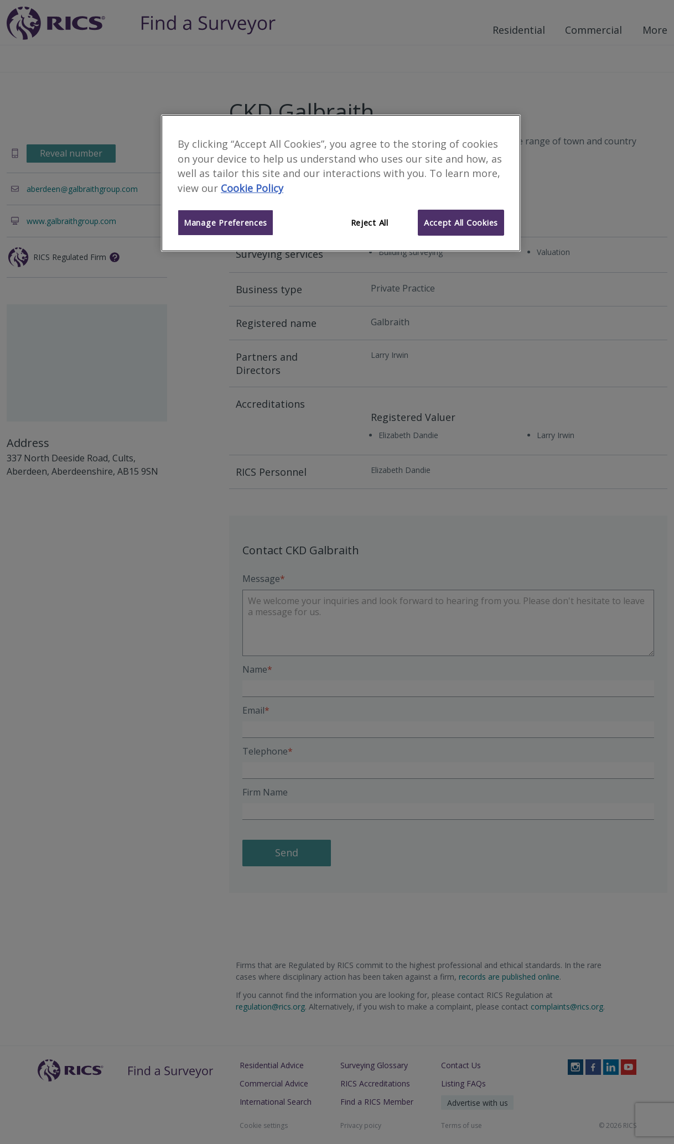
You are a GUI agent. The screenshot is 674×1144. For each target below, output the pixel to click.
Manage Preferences (225, 222)
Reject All (369, 222)
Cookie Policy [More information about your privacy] (252, 188)
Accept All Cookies (461, 222)
